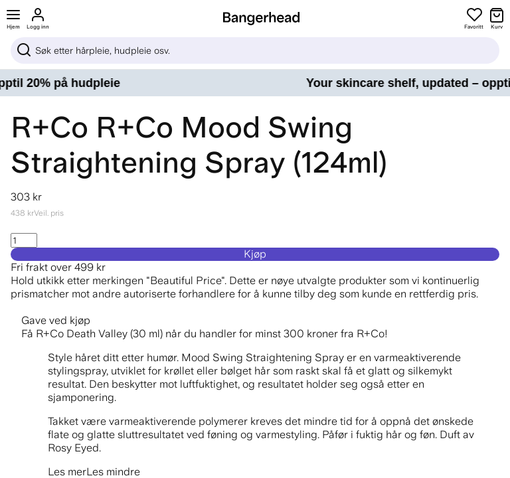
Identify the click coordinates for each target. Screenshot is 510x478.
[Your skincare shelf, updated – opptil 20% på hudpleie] (255, 83)
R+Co (49, 127)
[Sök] (255, 50)
